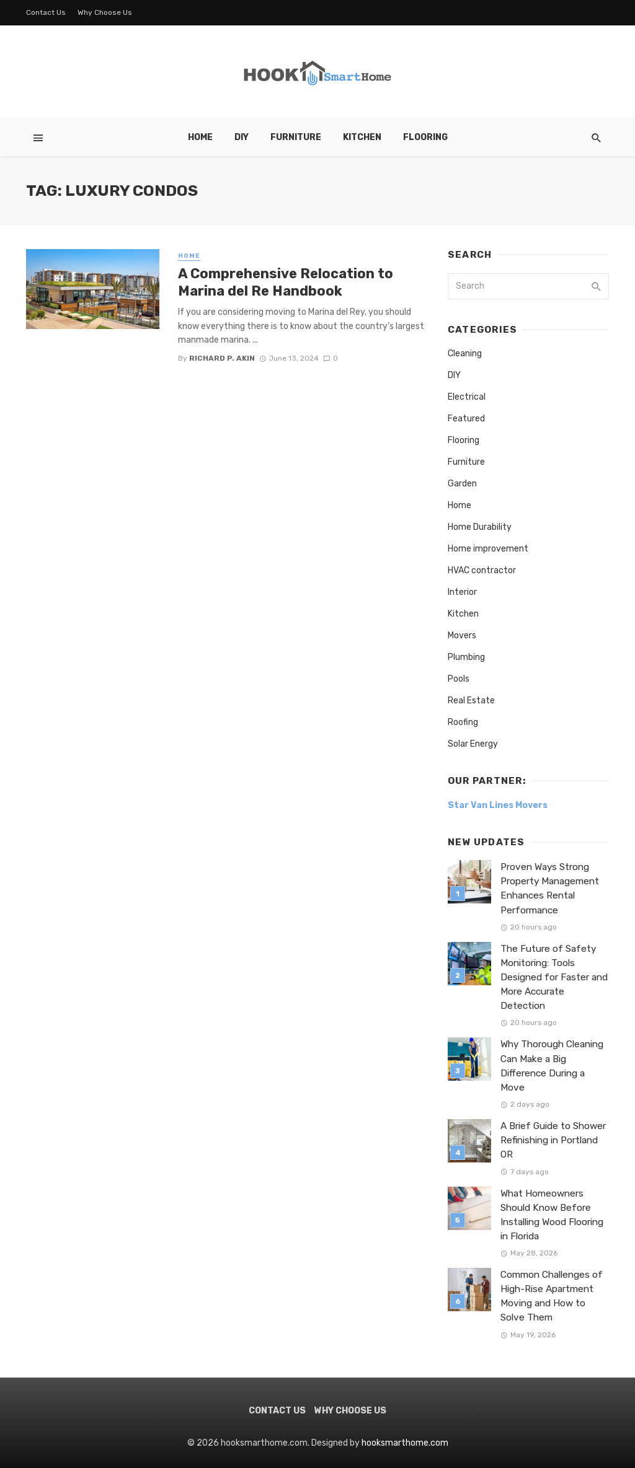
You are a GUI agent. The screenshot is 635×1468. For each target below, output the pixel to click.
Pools (458, 679)
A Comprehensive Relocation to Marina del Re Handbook (285, 282)
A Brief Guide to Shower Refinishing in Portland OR (553, 1140)
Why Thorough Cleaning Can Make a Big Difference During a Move (551, 1065)
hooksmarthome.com (405, 1443)
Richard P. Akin (222, 358)
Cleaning (465, 353)
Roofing (463, 722)
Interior (462, 592)
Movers (462, 635)
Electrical (467, 397)
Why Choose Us (105, 12)
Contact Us (46, 12)
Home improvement (488, 548)
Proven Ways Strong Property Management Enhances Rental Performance (549, 888)
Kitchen (362, 137)
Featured (466, 418)
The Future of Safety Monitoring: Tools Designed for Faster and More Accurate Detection (554, 977)
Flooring (425, 137)
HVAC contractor (482, 570)
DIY (241, 137)
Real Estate (471, 700)
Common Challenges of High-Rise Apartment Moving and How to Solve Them (551, 1296)
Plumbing (466, 657)
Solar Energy (473, 744)
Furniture (295, 137)
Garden (462, 483)
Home (200, 137)
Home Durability (480, 527)
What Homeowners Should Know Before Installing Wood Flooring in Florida (551, 1215)
